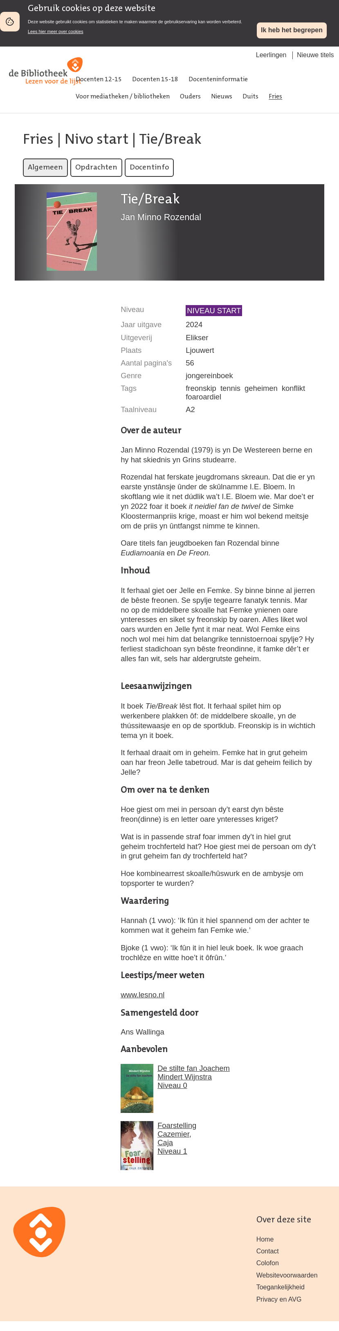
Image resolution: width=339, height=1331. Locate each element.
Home (265, 1239)
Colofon (267, 1263)
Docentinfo (149, 168)
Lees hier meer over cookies (55, 31)
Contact (267, 1251)
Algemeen (45, 168)
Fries (275, 97)
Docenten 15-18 (155, 79)
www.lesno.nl (142, 994)
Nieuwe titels (315, 54)
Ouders (190, 97)
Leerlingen (271, 54)
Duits (250, 97)
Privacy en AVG (279, 1299)
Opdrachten (96, 168)
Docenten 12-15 (99, 79)
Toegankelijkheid (280, 1287)
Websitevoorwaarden (287, 1275)
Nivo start (96, 140)
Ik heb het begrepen (292, 30)
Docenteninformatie (218, 79)
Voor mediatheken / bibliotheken (123, 97)
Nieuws (221, 97)
